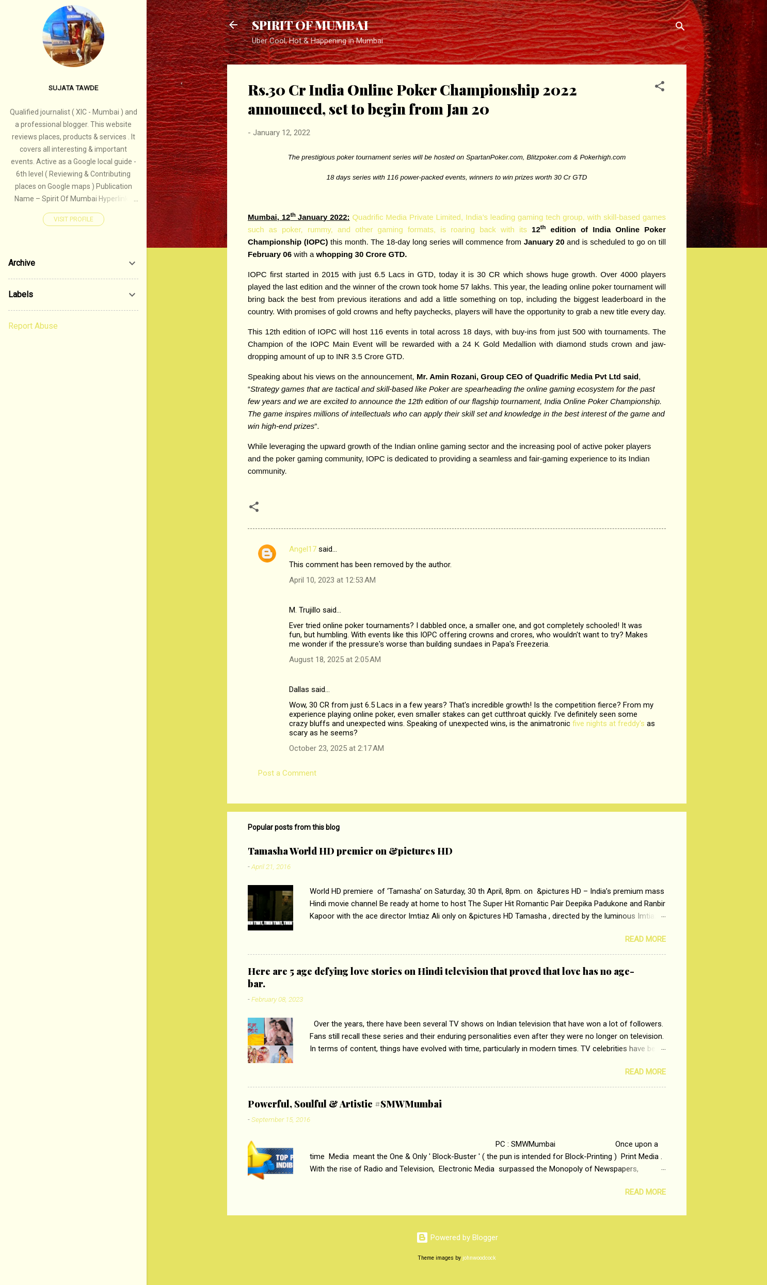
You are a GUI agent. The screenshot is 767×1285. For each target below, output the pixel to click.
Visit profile (73, 219)
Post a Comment (287, 773)
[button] (659, 88)
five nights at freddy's (608, 723)
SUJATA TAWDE (73, 88)
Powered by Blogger (457, 1237)
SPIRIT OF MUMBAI (310, 25)
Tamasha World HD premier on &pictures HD (350, 851)
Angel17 (302, 549)
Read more (645, 939)
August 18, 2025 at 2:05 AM (335, 659)
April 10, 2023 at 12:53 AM (332, 580)
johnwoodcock (479, 1258)
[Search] (680, 28)
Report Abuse (33, 326)
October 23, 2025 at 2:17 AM (336, 748)
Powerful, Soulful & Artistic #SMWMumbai (345, 1104)
